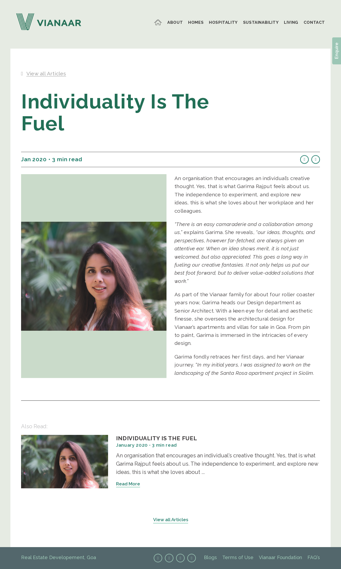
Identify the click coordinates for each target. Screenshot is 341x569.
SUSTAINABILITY (261, 23)
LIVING (291, 23)
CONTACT (314, 23)
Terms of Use (237, 557)
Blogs (210, 557)
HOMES (196, 23)
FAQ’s (313, 557)
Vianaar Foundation (280, 557)
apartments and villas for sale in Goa (241, 329)
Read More (128, 485)
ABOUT (175, 23)
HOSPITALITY (223, 23)
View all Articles (170, 521)
